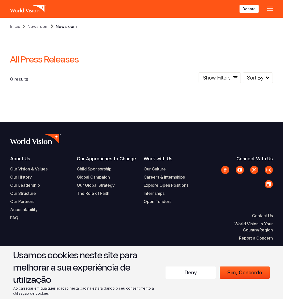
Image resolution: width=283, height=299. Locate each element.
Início (15, 26)
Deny (190, 273)
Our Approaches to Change (106, 158)
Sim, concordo (244, 273)
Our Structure (23, 193)
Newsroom (38, 26)
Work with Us (158, 158)
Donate (249, 9)
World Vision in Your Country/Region (253, 226)
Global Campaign (93, 177)
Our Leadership (25, 185)
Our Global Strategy (96, 185)
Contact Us (262, 215)
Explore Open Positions (166, 185)
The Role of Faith (93, 193)
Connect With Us (254, 158)
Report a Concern (256, 238)
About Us (20, 158)
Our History (21, 177)
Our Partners (22, 201)
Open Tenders (157, 201)
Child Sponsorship (94, 168)
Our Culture (155, 168)
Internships (154, 193)
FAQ (14, 217)
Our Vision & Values (29, 168)
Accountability (24, 209)
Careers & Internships (164, 177)
